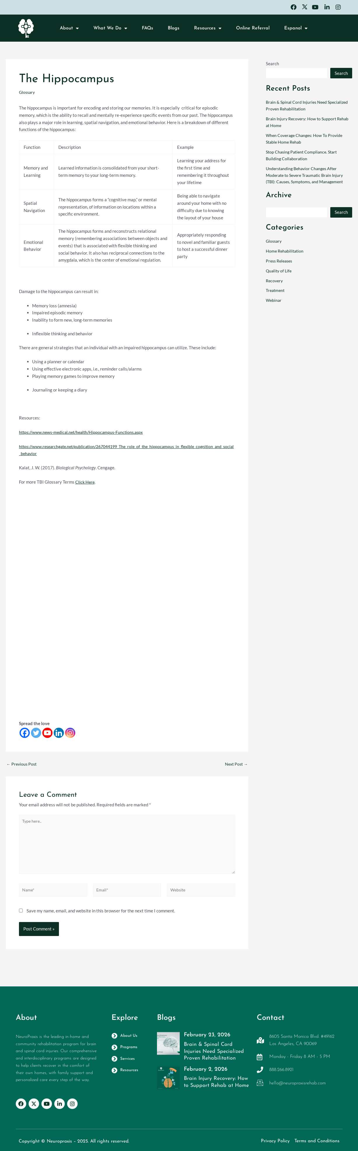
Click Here (85, 481)
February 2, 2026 (205, 1073)
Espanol (296, 29)
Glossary (27, 92)
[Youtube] (47, 733)
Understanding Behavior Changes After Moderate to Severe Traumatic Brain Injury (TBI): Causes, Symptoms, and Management (307, 175)
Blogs (173, 29)
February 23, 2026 (207, 1040)
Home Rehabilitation (285, 250)
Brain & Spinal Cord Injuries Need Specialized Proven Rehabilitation (213, 1061)
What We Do (110, 29)
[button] (336, 29)
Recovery (275, 280)
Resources (207, 29)
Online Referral (253, 29)
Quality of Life (279, 270)
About (69, 29)
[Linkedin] (59, 733)
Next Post (235, 764)
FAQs (147, 29)
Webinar (274, 300)
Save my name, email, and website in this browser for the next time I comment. (101, 917)
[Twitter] (36, 733)
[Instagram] (70, 733)
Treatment (276, 290)
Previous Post (22, 764)
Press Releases (280, 260)
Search (272, 63)
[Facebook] (25, 733)
